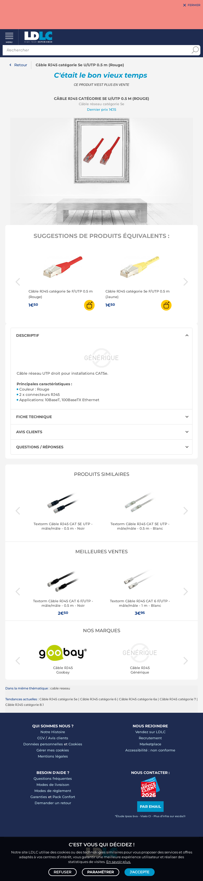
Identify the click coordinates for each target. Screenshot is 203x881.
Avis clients (58, 738)
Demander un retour (53, 803)
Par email (150, 806)
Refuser (62, 872)
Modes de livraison (52, 784)
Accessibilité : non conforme (150, 750)
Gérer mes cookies (52, 750)
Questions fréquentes (53, 778)
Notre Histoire (52, 732)
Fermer (194, 5)
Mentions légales (53, 756)
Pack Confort (64, 797)
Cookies (75, 744)
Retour (20, 65)
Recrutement (150, 738)
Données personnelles (43, 744)
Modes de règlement (52, 791)
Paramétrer (100, 872)
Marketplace (150, 744)
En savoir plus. (118, 861)
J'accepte (139, 872)
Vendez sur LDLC (150, 732)
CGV (41, 738)
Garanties (38, 797)
